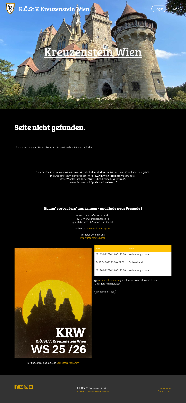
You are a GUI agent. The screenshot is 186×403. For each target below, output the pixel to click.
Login (159, 9)
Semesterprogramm (68, 362)
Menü (175, 9)
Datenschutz (164, 391)
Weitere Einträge (105, 291)
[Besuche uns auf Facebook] (17, 387)
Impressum (165, 388)
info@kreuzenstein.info (92, 237)
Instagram (104, 228)
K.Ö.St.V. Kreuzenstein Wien (54, 9)
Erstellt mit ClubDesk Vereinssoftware (93, 391)
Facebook (92, 228)
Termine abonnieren (108, 280)
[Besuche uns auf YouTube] (21, 387)
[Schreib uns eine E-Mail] (31, 387)
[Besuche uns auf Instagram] (26, 387)
